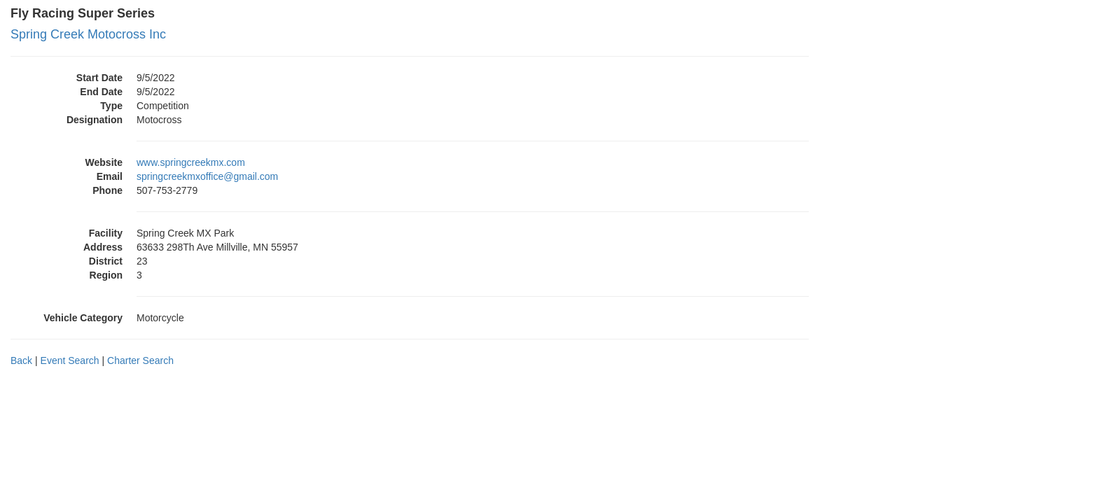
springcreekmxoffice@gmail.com (207, 176)
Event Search (70, 360)
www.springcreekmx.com (191, 162)
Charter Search (140, 360)
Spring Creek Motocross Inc (88, 34)
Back (21, 360)
